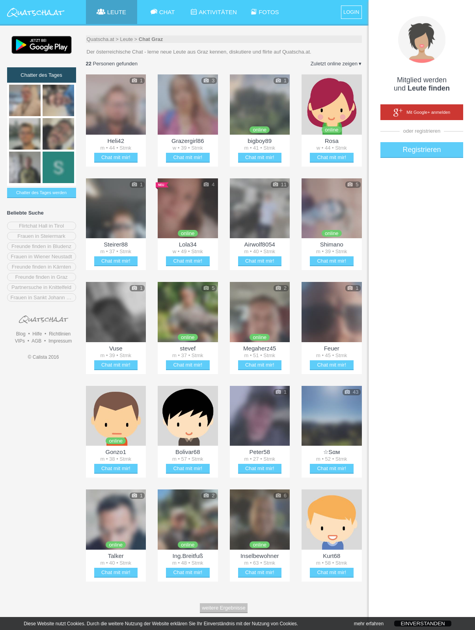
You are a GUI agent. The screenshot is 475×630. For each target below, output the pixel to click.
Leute (126, 39)
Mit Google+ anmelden (421, 113)
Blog (21, 334)
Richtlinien (60, 334)
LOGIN (351, 12)
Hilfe (37, 334)
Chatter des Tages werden (41, 192)
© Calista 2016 (43, 357)
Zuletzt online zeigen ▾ (336, 64)
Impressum (60, 341)
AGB (36, 341)
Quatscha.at (100, 39)
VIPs (20, 341)
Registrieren (421, 150)
